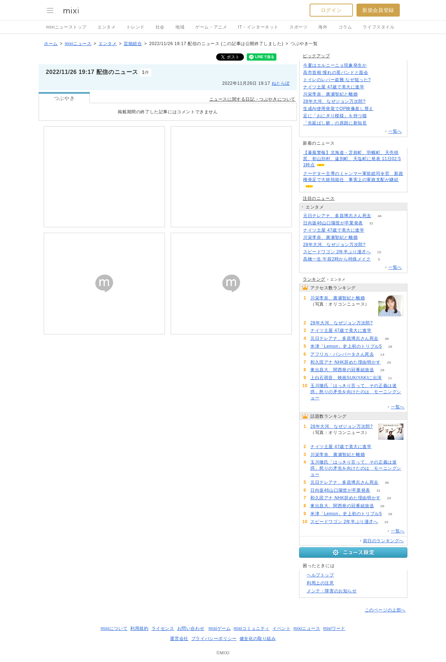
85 (373, 87)
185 (374, 102)
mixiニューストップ (66, 27)
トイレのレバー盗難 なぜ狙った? (337, 79)
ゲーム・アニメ (211, 27)
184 (376, 73)
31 (371, 223)
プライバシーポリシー (214, 638)
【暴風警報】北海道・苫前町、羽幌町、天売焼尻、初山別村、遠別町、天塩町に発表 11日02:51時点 (352, 158)
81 (379, 80)
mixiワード (334, 628)
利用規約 (139, 628)
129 (375, 65)
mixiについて (114, 628)
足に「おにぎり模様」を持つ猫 (335, 115)
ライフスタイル (378, 27)
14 (382, 354)
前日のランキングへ (383, 540)
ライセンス (163, 628)
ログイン (331, 10)
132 (375, 123)
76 (366, 94)
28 (390, 346)
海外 (322, 27)
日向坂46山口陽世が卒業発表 (333, 222)
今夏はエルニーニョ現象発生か (335, 65)
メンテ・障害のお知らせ (332, 590)
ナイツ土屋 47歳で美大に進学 (333, 86)
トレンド (135, 27)
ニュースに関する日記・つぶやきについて (252, 99)
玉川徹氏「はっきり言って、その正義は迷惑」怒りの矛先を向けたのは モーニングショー (355, 391)
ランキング (314, 279)
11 (390, 378)
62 (375, 116)
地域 (179, 27)
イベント (281, 628)
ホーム (51, 43)
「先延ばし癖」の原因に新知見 (335, 123)
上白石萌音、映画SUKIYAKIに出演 (346, 377)
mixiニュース (78, 43)
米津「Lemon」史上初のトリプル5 (346, 346)
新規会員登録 (378, 10)
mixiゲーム (220, 628)
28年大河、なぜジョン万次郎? (334, 101)
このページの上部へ (385, 610)
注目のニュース (318, 198)
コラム (345, 27)
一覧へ (395, 131)
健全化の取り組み (258, 638)
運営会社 (179, 638)
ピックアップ (316, 55)
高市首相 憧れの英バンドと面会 (335, 72)
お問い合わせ (191, 628)
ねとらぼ (281, 83)
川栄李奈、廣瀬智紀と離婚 (330, 94)
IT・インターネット (258, 27)
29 (389, 362)
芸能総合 (133, 43)
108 (382, 109)
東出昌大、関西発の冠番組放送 (342, 369)
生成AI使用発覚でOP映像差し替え (338, 108)
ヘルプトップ (320, 575)
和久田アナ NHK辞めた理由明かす (345, 362)
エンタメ (106, 27)
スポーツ (298, 27)
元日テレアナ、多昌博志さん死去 (337, 215)
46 (379, 216)
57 (328, 398)
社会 (160, 27)
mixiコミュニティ (252, 628)
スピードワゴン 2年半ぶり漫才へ (337, 251)
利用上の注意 (320, 583)
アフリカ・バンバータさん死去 (342, 354)
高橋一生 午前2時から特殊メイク (337, 259)
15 (379, 252)
